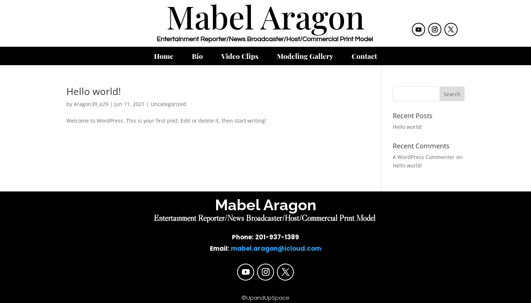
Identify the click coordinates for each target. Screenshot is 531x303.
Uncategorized (168, 104)
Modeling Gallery (305, 57)
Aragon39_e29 (91, 104)
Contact (364, 57)
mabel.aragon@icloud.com (276, 248)
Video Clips (239, 57)
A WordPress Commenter (424, 157)
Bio (197, 57)
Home (164, 57)
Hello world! (93, 91)
